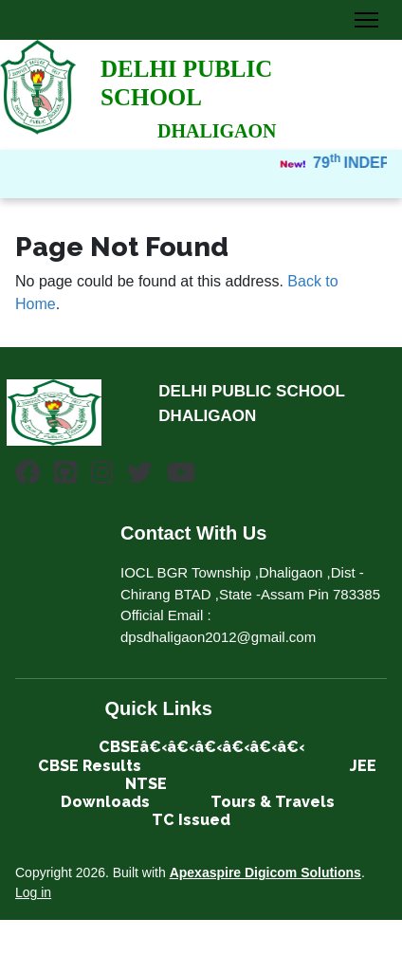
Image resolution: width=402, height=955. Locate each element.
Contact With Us (193, 533)
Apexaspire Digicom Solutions (265, 872)
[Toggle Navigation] (366, 20)
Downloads (105, 802)
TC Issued (191, 820)
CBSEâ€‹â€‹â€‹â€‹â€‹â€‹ (201, 747)
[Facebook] (28, 476)
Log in (33, 892)
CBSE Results (89, 766)
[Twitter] (140, 476)
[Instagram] (102, 476)
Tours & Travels (274, 802)
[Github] (65, 476)
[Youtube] (181, 476)
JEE (363, 766)
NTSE (146, 784)
